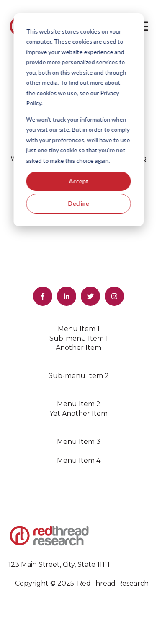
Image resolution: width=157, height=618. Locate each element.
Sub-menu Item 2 (79, 376)
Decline (78, 203)
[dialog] (78, 119)
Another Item (78, 348)
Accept (78, 181)
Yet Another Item (78, 413)
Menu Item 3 (78, 442)
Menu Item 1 (79, 329)
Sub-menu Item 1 (78, 338)
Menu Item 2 (78, 404)
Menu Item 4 (78, 460)
